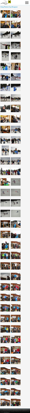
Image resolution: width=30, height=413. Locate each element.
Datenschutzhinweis (6, 412)
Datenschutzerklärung (15, 409)
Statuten (20, 409)
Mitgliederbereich (25, 409)
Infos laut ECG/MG (9, 409)
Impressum (4, 409)
